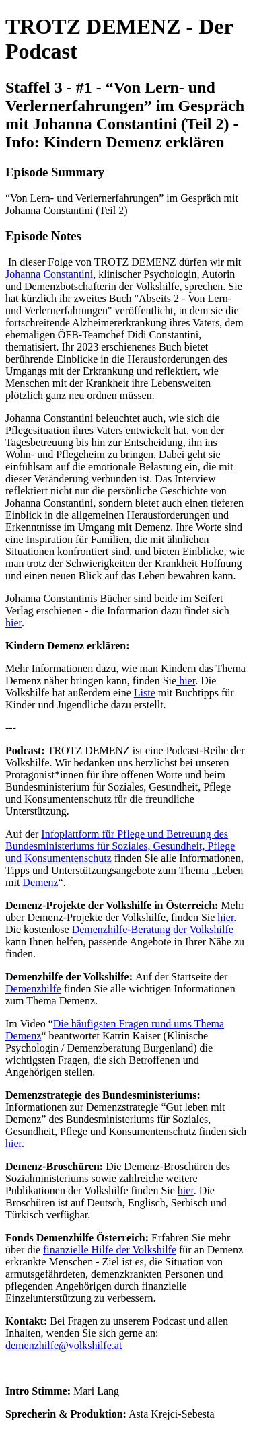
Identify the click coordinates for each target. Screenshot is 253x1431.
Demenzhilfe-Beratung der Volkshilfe (152, 929)
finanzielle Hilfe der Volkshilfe (109, 1249)
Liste (144, 692)
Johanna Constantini (49, 274)
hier (13, 622)
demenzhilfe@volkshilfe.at (63, 1345)
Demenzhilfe (33, 988)
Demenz (40, 882)
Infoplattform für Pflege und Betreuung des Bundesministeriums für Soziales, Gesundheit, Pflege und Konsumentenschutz (120, 846)
